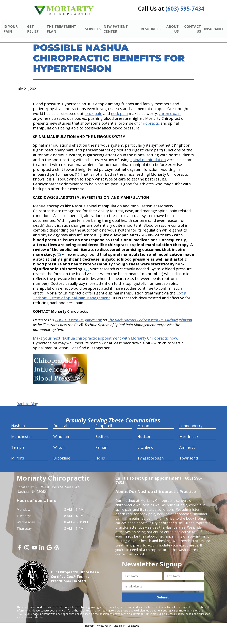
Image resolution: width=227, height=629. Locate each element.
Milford (17, 458)
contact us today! (129, 554)
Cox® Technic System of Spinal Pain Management (109, 296)
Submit (163, 597)
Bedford (102, 437)
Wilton (59, 447)
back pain (93, 114)
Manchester (21, 437)
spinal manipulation (148, 160)
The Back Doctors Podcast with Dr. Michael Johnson (150, 320)
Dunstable (62, 426)
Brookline (61, 458)
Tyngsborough (150, 458)
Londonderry (190, 426)
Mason (143, 426)
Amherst (187, 447)
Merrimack (188, 437)
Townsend (188, 458)
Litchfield (145, 447)
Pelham (101, 447)
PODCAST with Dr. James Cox (78, 320)
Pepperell (103, 426)
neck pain (119, 114)
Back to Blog (27, 404)
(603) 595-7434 (184, 8)
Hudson (144, 437)
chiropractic (149, 123)
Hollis (100, 458)
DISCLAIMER (24, 614)
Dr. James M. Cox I (157, 614)
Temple (18, 447)
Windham (61, 437)
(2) (59, 254)
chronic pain (170, 114)
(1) (77, 174)
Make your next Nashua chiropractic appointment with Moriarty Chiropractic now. (105, 338)
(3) (86, 269)
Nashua (18, 426)
